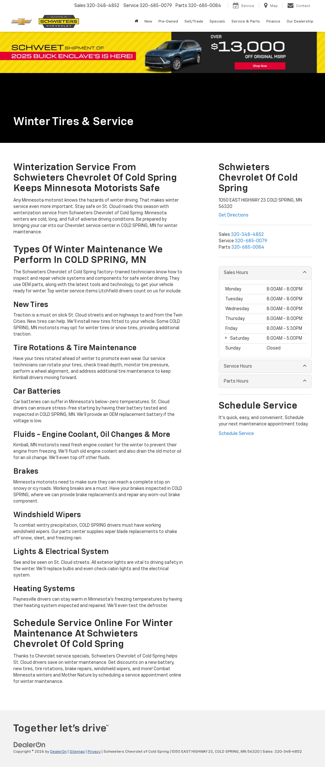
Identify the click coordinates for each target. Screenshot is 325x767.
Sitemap (77, 752)
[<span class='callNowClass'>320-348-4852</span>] (247, 234)
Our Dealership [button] (300, 21)
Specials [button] (217, 21)
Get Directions (234, 215)
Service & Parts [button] (245, 21)
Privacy (94, 752)
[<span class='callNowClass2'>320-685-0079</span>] (251, 241)
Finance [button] (273, 21)
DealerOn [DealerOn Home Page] (58, 752)
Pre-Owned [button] (168, 21)
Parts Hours (265, 381)
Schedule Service (236, 433)
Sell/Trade (193, 21)
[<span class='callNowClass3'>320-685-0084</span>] (247, 247)
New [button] (148, 21)
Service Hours (265, 366)
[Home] (136, 21)
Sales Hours (265, 272)
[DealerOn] (29, 745)
